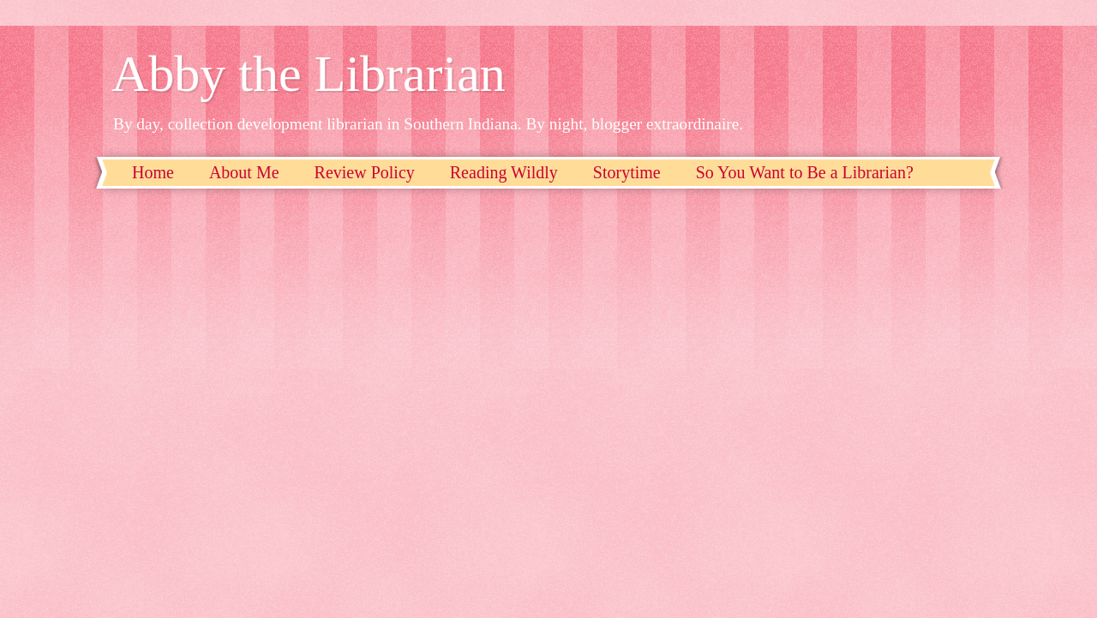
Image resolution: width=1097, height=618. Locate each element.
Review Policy (365, 172)
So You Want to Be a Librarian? (805, 172)
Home (153, 172)
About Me (244, 172)
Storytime (627, 172)
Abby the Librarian (308, 73)
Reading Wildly (504, 172)
